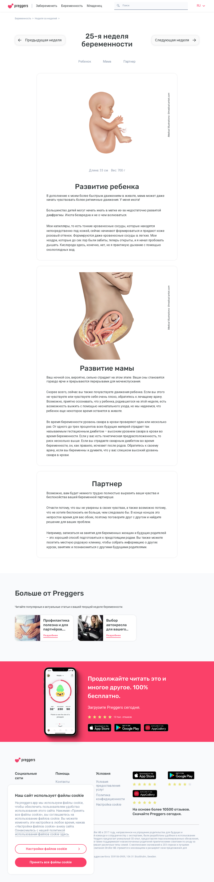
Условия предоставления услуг (108, 785)
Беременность (72, 6)
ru (201, 5)
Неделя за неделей (46, 18)
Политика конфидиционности (110, 797)
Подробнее (50, 635)
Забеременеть (46, 6)
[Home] (18, 6)
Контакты (62, 782)
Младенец (94, 6)
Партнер (129, 61)
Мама (107, 61)
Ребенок (84, 61)
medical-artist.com (168, 103)
